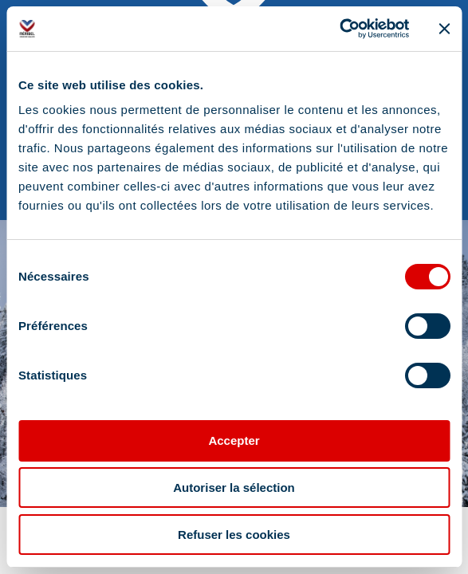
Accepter (233, 440)
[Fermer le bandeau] (444, 28)
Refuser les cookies (234, 534)
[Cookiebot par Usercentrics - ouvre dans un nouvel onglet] (339, 28)
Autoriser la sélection (234, 487)
